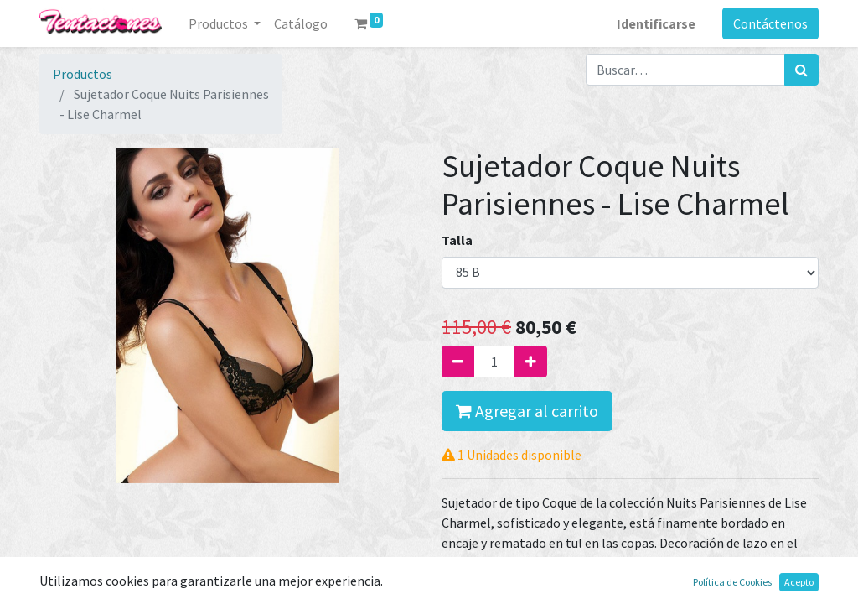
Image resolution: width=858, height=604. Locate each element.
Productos (82, 73)
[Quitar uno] (458, 362)
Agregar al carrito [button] (527, 410)
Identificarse (656, 23)
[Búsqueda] (801, 70)
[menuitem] (300, 23)
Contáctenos (770, 23)
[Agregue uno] (530, 362)
